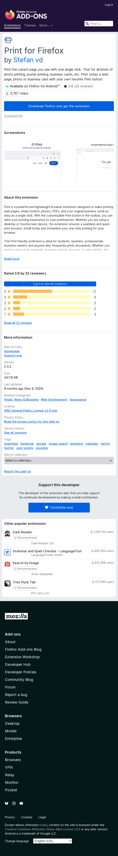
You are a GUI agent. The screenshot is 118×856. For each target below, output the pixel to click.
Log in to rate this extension (50, 283)
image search (58, 443)
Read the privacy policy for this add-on (31, 421)
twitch (105, 443)
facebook (27, 443)
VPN (9, 767)
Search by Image (26, 563)
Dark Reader (22, 532)
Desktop (12, 723)
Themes (30, 25)
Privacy (10, 817)
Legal (42, 817)
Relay (9, 775)
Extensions (12, 25)
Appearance (78, 399)
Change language (17, 841)
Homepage (12, 351)
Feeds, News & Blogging (21, 399)
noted (43, 825)
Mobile (11, 731)
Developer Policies (20, 672)
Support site (13, 355)
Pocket (11, 790)
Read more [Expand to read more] (11, 258)
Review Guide (16, 702)
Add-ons (13, 634)
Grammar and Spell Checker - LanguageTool (47, 551)
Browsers (13, 760)
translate (91, 443)
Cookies (26, 817)
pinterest (76, 443)
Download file (13, 115)
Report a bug (16, 695)
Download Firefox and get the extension (59, 106)
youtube (42, 448)
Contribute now (59, 507)
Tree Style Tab (24, 582)
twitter (9, 448)
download (11, 443)
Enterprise (13, 738)
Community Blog (19, 679)
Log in (109, 4)
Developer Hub (17, 664)
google (41, 443)
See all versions (15, 432)
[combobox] (98, 23)
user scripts (24, 448)
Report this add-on (17, 471)
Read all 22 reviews (18, 323)
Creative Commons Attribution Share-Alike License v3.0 (42, 829)
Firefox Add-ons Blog (23, 649)
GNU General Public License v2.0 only (30, 410)
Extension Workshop (22, 657)
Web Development (54, 399)
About (10, 642)
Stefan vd (28, 60)
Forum (10, 687)
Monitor (11, 782)
